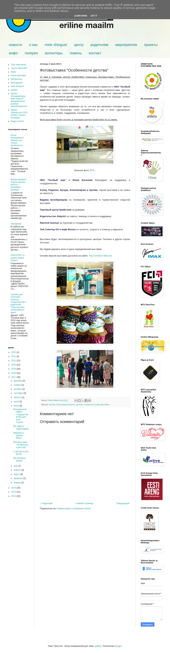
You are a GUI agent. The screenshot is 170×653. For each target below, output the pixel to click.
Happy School (17, 121)
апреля (17, 470)
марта (17, 474)
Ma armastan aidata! (19, 459)
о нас (33, 45)
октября (18, 389)
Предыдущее (122, 503)
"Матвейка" (16, 224)
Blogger (118, 646)
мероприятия (126, 45)
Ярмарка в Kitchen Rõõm (18, 435)
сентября (19, 393)
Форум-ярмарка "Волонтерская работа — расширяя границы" (18, 184)
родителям (99, 45)
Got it (94, 16)
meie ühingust (56, 45)
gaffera (98, 646)
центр (78, 45)
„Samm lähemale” (19, 68)
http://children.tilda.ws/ (100, 255)
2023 (14, 352)
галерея (31, 53)
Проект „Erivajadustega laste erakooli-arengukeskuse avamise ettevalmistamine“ (19, 100)
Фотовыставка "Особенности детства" (21, 445)
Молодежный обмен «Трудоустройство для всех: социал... (20, 415)
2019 (14, 369)
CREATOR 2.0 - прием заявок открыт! (18, 258)
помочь (76, 53)
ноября (17, 385)
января (17, 482)
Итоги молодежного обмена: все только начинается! (17, 140)
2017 (14, 377)
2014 (14, 496)
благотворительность (65, 404)
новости (15, 45)
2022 (14, 356)
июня (16, 406)
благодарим (16, 82)
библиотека (16, 79)
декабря (18, 380)
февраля (18, 478)
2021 (14, 360)
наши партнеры (18, 75)
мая (16, 466)
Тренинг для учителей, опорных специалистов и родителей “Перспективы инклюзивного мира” (18, 303)
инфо (13, 53)
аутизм (52, 404)
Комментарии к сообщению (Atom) (74, 508)
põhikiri (14, 90)
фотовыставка (103, 404)
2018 (14, 373)
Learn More (80, 16)
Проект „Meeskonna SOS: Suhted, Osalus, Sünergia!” (19, 114)
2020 (14, 365)
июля (16, 401)
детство (79, 404)
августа (18, 397)
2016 (14, 488)
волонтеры (54, 53)
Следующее (47, 503)
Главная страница (85, 503)
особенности (89, 404)
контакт (95, 53)
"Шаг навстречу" (19, 64)
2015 (14, 492)
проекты (151, 45)
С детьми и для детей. (21, 452)
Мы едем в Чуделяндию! (21, 427)
